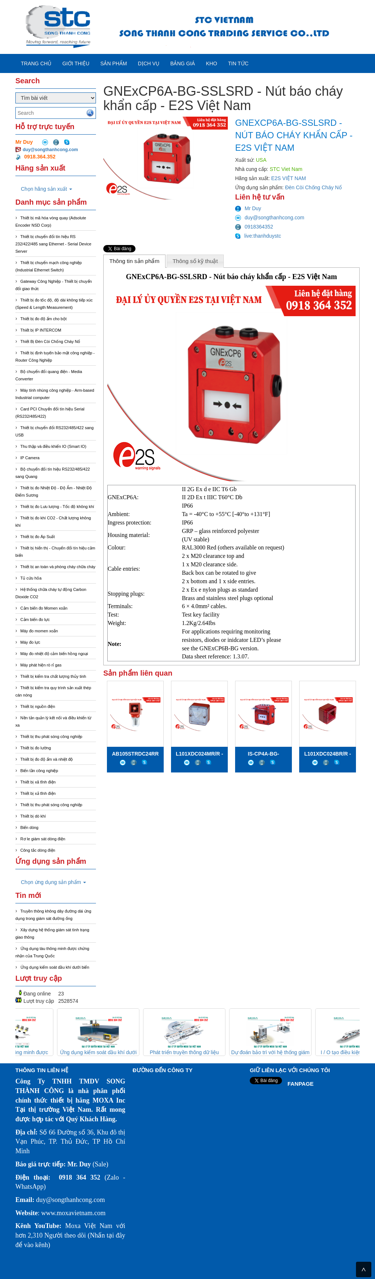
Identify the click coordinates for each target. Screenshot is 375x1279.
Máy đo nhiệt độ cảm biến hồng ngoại (54, 653)
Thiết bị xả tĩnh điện (38, 793)
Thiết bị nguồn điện (38, 706)
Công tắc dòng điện (38, 850)
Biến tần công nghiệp (39, 770)
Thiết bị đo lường (36, 748)
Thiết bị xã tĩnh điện (38, 782)
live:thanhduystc (258, 236)
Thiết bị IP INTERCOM (41, 330)
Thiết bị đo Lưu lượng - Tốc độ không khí (57, 506)
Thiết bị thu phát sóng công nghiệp (51, 736)
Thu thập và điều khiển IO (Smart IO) (53, 446)
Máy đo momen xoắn (39, 631)
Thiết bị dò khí (33, 816)
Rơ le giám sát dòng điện (43, 839)
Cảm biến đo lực (35, 619)
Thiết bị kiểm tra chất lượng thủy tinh (53, 676)
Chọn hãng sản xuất (46, 189)
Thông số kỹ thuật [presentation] (195, 261)
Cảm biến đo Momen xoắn (44, 608)
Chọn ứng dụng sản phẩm (53, 882)
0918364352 (254, 227)
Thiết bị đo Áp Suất (38, 536)
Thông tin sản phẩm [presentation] (134, 261)
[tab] (134, 261)
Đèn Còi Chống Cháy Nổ (313, 187)
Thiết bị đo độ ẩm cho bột (44, 319)
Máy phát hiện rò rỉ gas (41, 665)
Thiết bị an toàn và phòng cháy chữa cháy (58, 566)
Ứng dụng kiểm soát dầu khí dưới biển (55, 967)
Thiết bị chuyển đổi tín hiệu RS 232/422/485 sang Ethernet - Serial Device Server (53, 243)
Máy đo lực (30, 642)
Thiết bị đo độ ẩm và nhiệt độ (47, 759)
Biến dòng (29, 827)
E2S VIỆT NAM (288, 178)
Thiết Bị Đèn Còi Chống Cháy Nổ (51, 341)
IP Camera (30, 458)
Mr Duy (248, 208)
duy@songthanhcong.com (50, 149)
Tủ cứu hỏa (31, 578)
